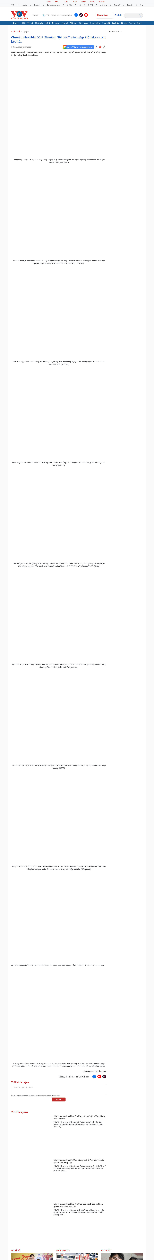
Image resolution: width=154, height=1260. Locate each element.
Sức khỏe (115, 23)
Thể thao (73, 23)
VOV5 (83, 1)
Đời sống (124, 23)
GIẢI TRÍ (15, 31)
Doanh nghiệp (95, 23)
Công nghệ (106, 23)
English (118, 15)
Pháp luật (65, 23)
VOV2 (57, 1)
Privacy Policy (42, 1095)
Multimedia (39, 23)
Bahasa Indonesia (53, 5)
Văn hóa (132, 23)
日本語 (69, 5)
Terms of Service (52, 1095)
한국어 (90, 5)
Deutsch (37, 5)
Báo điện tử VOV (115, 31)
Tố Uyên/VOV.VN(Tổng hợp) (94, 1071)
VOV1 (48, 1)
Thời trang (63, 1250)
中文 (12, 5)
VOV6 (92, 1)
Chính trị (16, 23)
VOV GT (102, 1)
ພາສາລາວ (103, 5)
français (24, 5)
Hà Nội (35, 15)
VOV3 (66, 1)
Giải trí (139, 23)
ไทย (141, 5)
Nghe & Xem (104, 15)
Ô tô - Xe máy (83, 23)
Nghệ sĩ (26, 32)
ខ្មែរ (80, 5)
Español (130, 5)
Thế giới (30, 23)
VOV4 (75, 1)
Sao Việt (106, 1250)
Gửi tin (58, 1099)
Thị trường (55, 23)
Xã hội (23, 23)
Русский (117, 5)
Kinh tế (47, 23)
